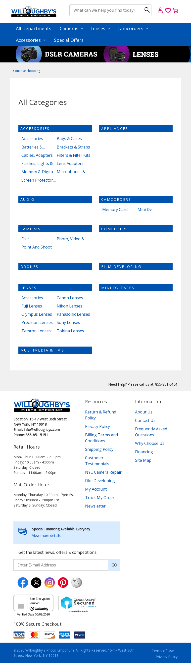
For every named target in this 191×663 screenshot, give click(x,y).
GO (114, 565)
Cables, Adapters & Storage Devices (38, 155)
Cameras (71, 28)
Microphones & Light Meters (71, 171)
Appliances (114, 128)
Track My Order (99, 497)
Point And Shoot (36, 247)
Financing (144, 452)
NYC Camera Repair (103, 472)
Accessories (31, 40)
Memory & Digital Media (37, 171)
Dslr (25, 239)
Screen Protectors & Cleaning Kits (38, 180)
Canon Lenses (70, 298)
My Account (96, 489)
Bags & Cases (69, 138)
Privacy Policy (97, 426)
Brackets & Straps (73, 147)
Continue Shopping (26, 71)
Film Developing (121, 266)
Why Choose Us (149, 443)
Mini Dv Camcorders (149, 209)
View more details (46, 535)
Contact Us (145, 420)
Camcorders (132, 28)
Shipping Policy (99, 449)
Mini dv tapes (117, 287)
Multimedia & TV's (42, 350)
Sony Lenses (68, 322)
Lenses (100, 28)
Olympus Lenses (36, 314)
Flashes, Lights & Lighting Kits (37, 163)
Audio (27, 199)
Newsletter (95, 506)
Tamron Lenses (36, 331)
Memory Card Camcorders (115, 209)
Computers (114, 228)
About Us (143, 412)
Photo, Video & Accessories (70, 239)
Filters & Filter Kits (73, 155)
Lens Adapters (70, 163)
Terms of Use (163, 650)
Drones (29, 266)
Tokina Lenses (70, 331)
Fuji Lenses (31, 306)
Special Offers (69, 40)
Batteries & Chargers (31, 147)
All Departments (33, 28)
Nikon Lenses (69, 306)
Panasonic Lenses (73, 314)
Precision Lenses (37, 322)
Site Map (143, 460)
